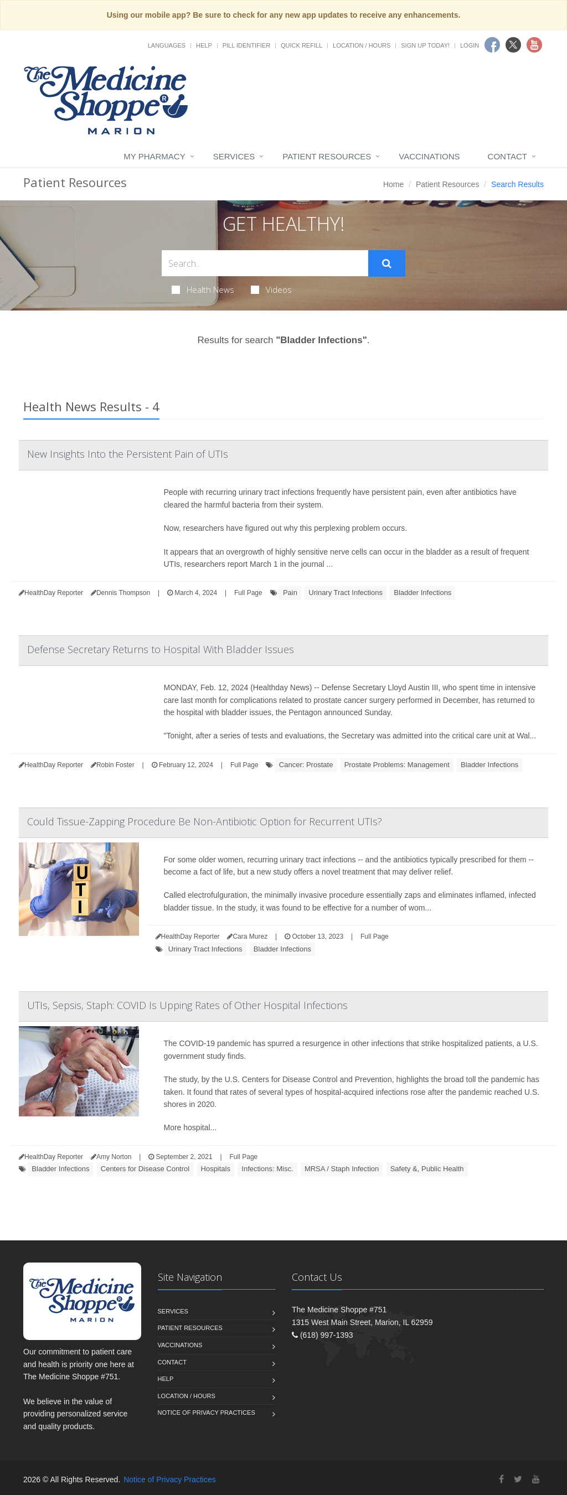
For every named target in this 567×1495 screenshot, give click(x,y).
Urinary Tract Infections (345, 592)
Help (204, 45)
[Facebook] (501, 1479)
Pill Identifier (246, 45)
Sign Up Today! (425, 45)
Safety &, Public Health (427, 1169)
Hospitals (215, 1169)
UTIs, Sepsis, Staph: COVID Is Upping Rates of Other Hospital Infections (187, 1005)
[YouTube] (536, 1479)
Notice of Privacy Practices (206, 1412)
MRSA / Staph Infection (342, 1169)
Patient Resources (326, 156)
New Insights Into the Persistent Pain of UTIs (127, 454)
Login (469, 45)
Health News (203, 289)
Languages (166, 45)
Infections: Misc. (267, 1169)
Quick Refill (301, 45)
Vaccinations (429, 156)
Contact (507, 156)
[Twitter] (518, 1479)
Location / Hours (361, 45)
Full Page (248, 593)
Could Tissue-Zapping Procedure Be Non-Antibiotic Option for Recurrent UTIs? (204, 821)
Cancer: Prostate (306, 765)
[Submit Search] (386, 263)
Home (393, 184)
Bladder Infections (422, 592)
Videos (271, 289)
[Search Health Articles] (265, 263)
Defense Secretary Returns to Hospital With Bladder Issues (160, 649)
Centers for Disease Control (145, 1169)
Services (234, 156)
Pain (290, 592)
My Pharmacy (154, 156)
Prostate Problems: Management (397, 765)
